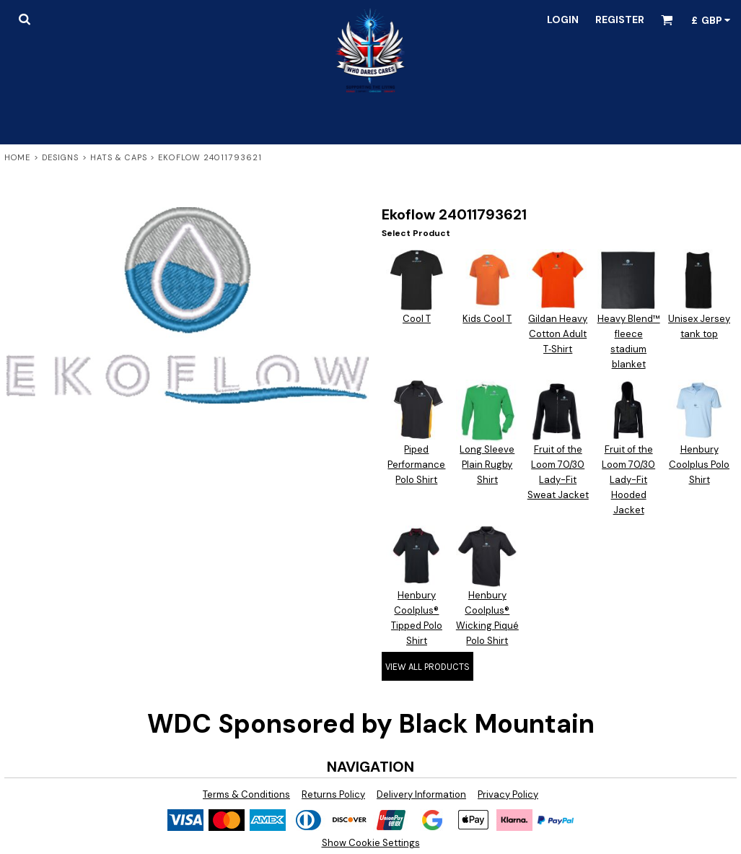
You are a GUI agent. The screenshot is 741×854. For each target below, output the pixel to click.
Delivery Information (421, 794)
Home (17, 157)
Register (619, 19)
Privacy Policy (508, 794)
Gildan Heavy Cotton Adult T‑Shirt (557, 334)
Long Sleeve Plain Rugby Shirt (487, 464)
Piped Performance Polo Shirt (416, 464)
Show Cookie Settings (371, 843)
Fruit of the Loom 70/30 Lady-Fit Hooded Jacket (628, 479)
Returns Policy (333, 794)
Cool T (417, 319)
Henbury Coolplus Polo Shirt (699, 464)
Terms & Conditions (246, 794)
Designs (60, 157)
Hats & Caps (118, 157)
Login (563, 19)
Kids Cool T (487, 319)
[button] (24, 19)
